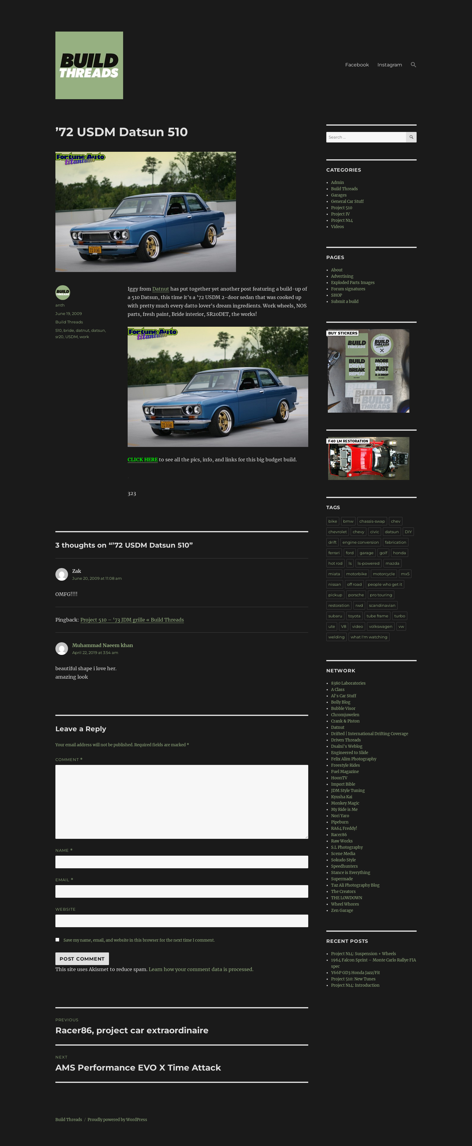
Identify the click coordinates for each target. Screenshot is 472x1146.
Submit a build (345, 301)
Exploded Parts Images (353, 282)
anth (60, 305)
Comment (69, 759)
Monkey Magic (345, 803)
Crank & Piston (345, 721)
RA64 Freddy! (344, 828)
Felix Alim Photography (353, 759)
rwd (359, 605)
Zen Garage (342, 910)
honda (399, 552)
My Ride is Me (344, 809)
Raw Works (342, 841)
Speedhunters (344, 866)
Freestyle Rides (345, 765)
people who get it (385, 584)
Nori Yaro (340, 815)
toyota (354, 615)
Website (65, 909)
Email (64, 879)
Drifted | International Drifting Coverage (369, 733)
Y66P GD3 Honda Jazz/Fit (355, 972)
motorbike (356, 573)
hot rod (335, 563)
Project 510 (341, 207)
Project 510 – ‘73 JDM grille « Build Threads (132, 620)
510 (58, 330)
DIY (408, 531)
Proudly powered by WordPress (117, 1119)
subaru (335, 615)
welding (336, 636)
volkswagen (381, 626)
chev (395, 521)
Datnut (160, 289)
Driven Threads (346, 740)
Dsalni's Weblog (346, 746)
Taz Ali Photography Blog (355, 885)
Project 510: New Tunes (353, 979)
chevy (358, 531)
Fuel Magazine (345, 771)
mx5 (405, 573)
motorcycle (384, 573)
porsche (356, 594)
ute (331, 626)
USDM (71, 336)
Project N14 (342, 220)
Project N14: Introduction (355, 985)
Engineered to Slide (349, 752)
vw (401, 626)
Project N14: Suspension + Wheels (363, 953)
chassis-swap (372, 521)
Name (64, 850)
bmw (348, 521)
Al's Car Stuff (343, 695)
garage (367, 552)
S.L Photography (347, 847)
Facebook (357, 65)
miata (334, 573)
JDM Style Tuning (348, 790)
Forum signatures (348, 289)
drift (332, 542)
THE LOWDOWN (346, 897)
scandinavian (382, 605)
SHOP (336, 295)
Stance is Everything (350, 872)
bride (69, 330)
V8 (343, 626)
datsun (98, 330)
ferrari (334, 552)
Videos (337, 226)
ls (350, 563)
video (357, 626)
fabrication (395, 542)
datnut (82, 330)
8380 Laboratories (348, 683)
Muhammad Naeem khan (102, 645)
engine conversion (361, 542)
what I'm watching (369, 636)
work (84, 336)
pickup (335, 594)
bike (332, 521)
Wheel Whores (345, 904)
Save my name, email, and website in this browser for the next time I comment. (139, 940)
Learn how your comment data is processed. (201, 969)
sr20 (59, 336)
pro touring (381, 594)
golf (383, 552)
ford (350, 552)
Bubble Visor (343, 708)
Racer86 (339, 834)
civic (374, 531)
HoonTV (339, 778)
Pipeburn (340, 822)
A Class (338, 689)
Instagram (389, 65)
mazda (392, 563)
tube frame (377, 615)
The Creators (343, 891)
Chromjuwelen (345, 714)
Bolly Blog (340, 702)
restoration (338, 605)
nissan (334, 584)
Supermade (342, 879)
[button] (413, 65)
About (337, 270)
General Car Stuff (347, 201)
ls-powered (369, 563)
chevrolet (337, 531)
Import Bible (343, 784)
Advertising (342, 276)
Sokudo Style (343, 860)
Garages (339, 195)
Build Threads (69, 321)
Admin (337, 182)
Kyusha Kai (341, 796)
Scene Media (343, 853)
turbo (399, 615)
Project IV (340, 214)
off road (354, 584)
